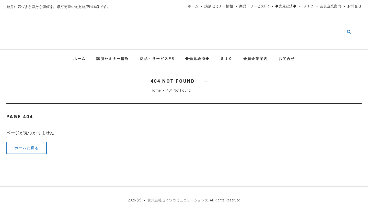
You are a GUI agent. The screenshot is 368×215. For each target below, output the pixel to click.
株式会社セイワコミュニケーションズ (177, 200)
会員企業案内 (330, 6)
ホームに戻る (26, 148)
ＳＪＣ (308, 6)
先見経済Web (177, 32)
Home (155, 90)
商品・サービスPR (254, 6)
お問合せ (354, 6)
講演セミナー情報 (218, 6)
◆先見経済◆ (285, 6)
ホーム (193, 6)
